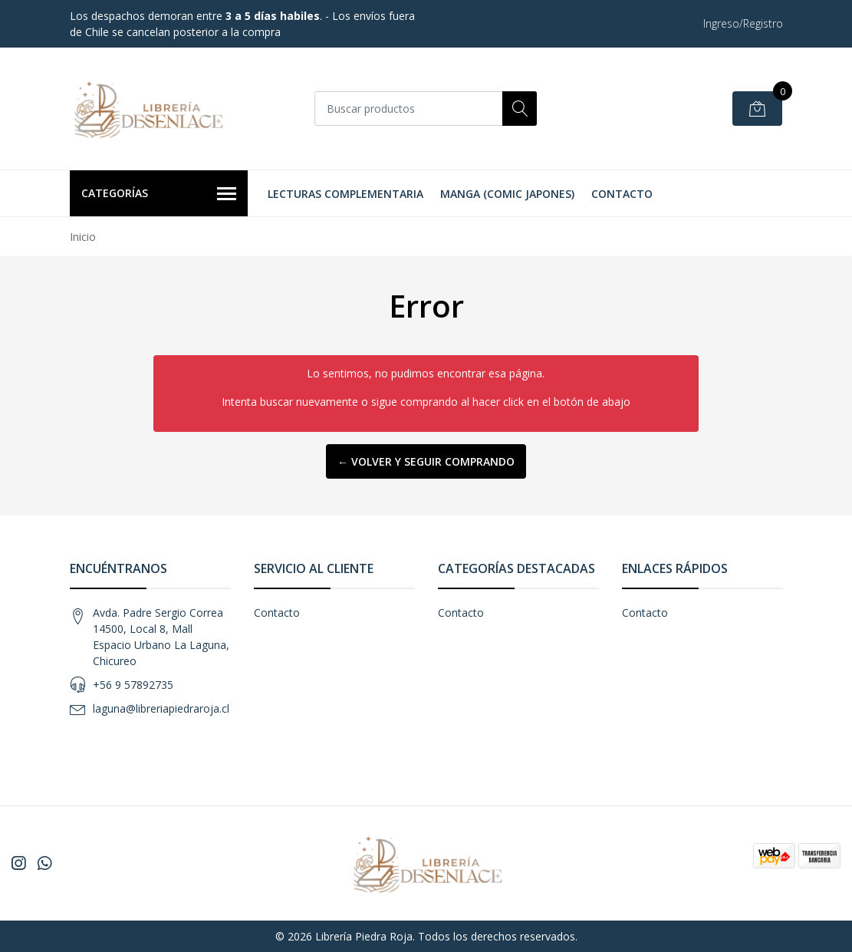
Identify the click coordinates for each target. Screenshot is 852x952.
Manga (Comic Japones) (507, 193)
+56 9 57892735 (133, 684)
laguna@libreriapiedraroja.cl (161, 708)
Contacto (622, 193)
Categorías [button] (159, 194)
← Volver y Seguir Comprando (426, 461)
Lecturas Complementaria (345, 193)
